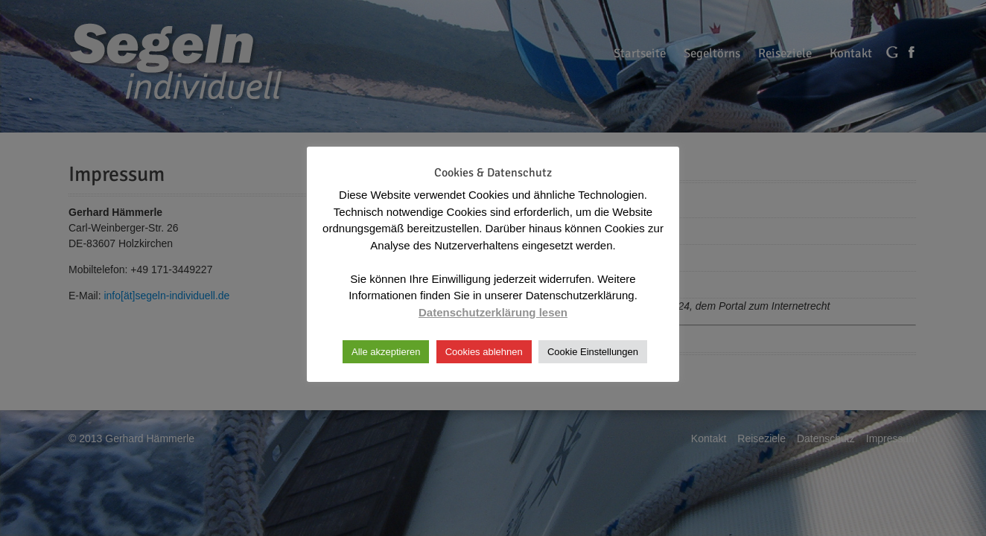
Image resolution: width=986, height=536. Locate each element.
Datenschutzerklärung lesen (493, 312)
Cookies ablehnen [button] (484, 351)
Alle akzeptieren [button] (386, 351)
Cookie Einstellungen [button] (592, 351)
